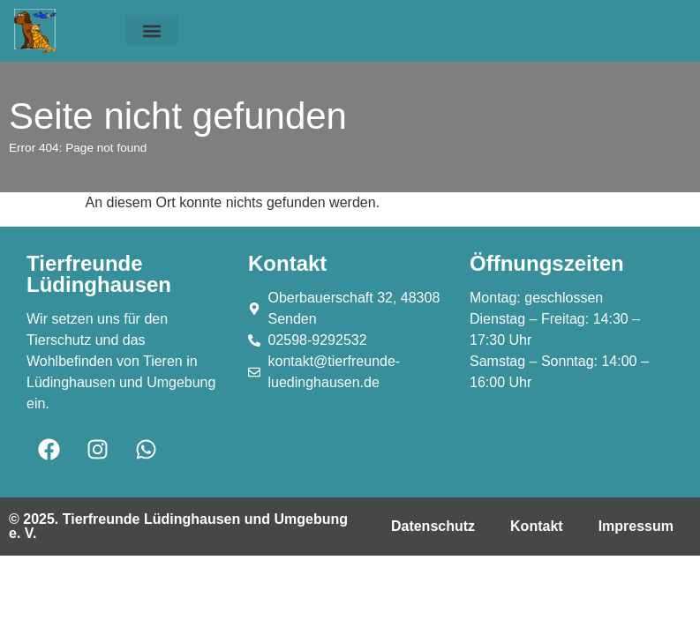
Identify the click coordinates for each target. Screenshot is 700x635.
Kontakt (536, 526)
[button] (151, 31)
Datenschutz (433, 526)
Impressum (636, 526)
